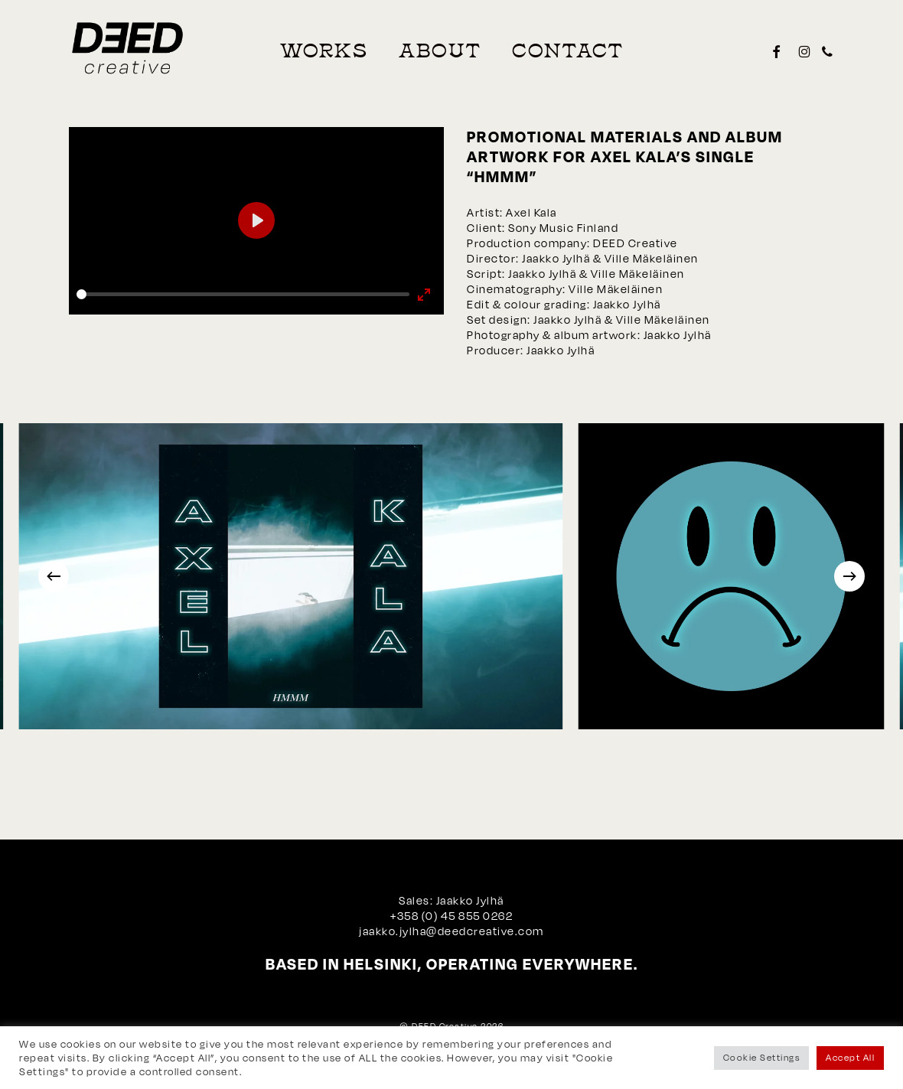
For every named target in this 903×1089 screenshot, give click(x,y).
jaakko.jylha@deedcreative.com (451, 930)
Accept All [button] (850, 1057)
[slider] (243, 294)
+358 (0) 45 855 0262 (451, 915)
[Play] (256, 220)
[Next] (849, 576)
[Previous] (53, 576)
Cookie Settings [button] (761, 1057)
